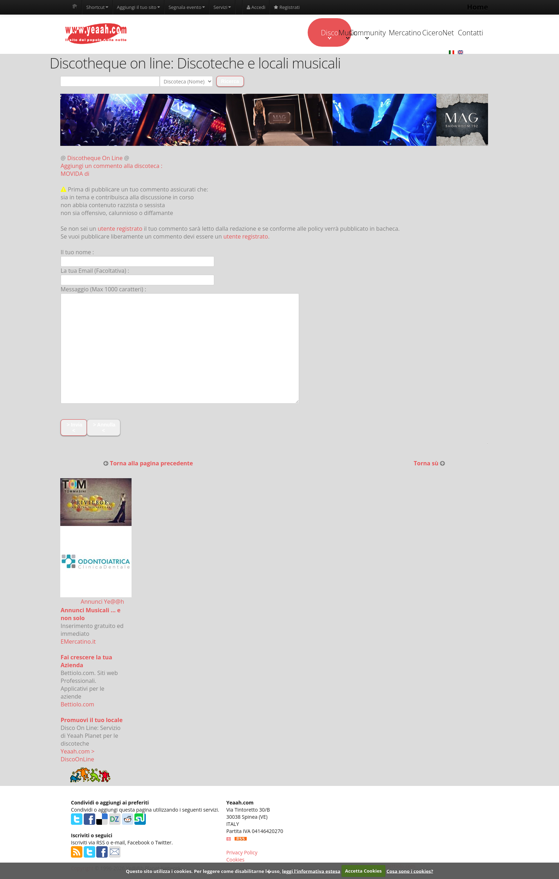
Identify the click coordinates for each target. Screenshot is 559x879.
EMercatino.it (78, 642)
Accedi (256, 7)
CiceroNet (406, 32)
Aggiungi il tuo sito (138, 7)
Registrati (286, 7)
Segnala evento (187, 7)
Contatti (451, 32)
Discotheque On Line (95, 158)
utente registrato (120, 229)
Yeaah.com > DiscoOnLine (77, 755)
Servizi (222, 7)
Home (477, 7)
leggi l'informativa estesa (311, 871)
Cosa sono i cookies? (409, 871)
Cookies (235, 859)
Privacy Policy (241, 852)
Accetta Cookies (363, 871)
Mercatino (362, 32)
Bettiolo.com (77, 705)
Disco (227, 33)
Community (316, 33)
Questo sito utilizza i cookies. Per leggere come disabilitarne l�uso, (203, 871)
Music (272, 33)
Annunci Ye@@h (102, 602)
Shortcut (97, 7)
